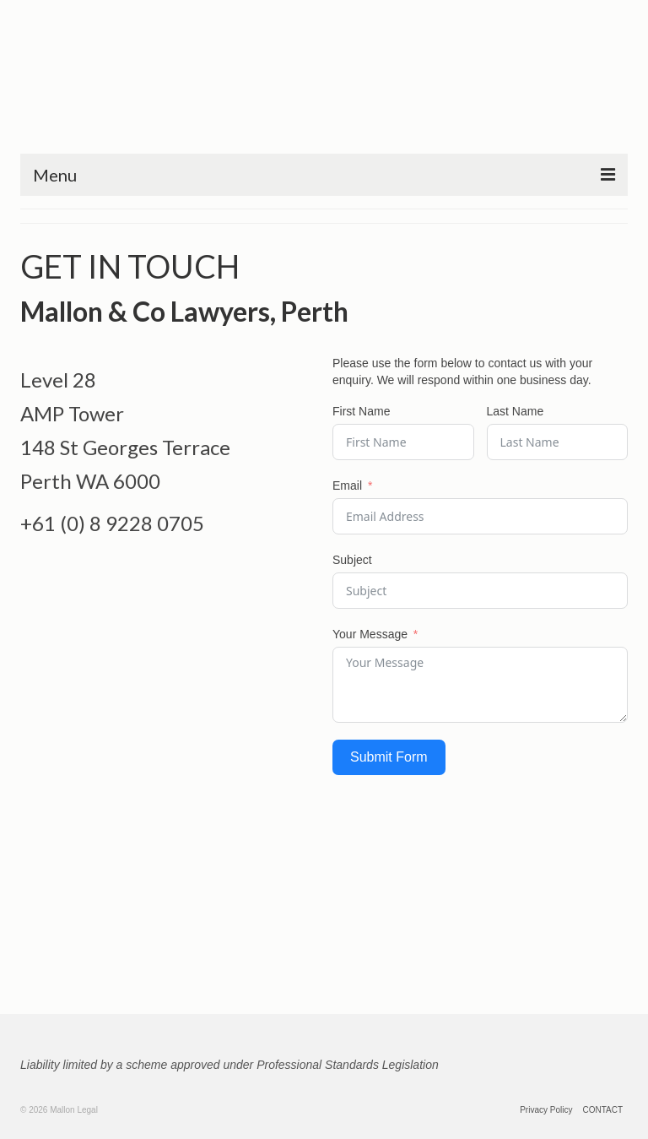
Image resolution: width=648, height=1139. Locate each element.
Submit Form (389, 757)
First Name (361, 411)
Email (347, 485)
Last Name (515, 411)
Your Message (370, 634)
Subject (352, 560)
